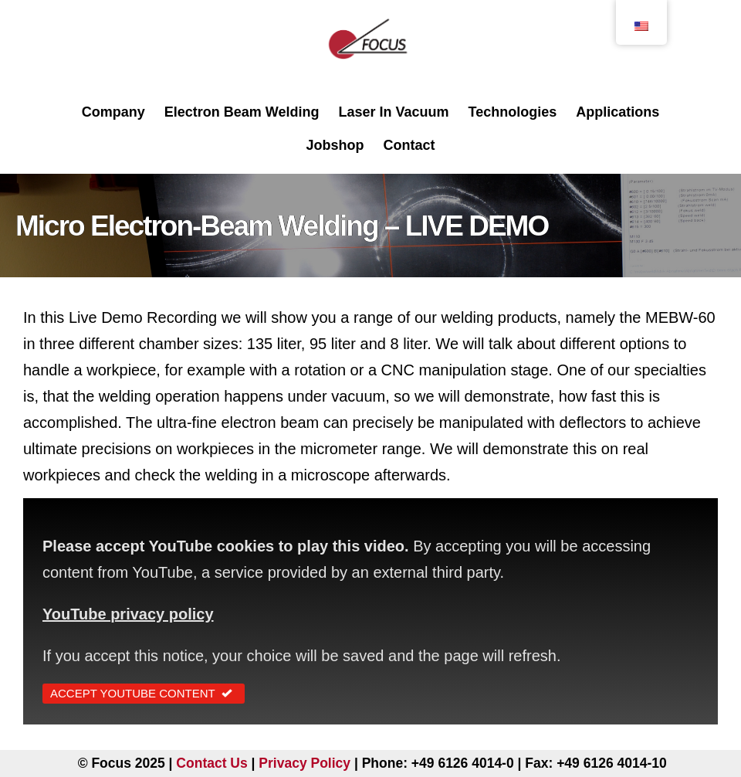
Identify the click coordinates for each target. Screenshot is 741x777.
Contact (409, 145)
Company (113, 112)
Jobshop (335, 145)
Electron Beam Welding (242, 112)
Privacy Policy (304, 763)
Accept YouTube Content (143, 693)
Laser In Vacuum (393, 112)
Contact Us (211, 763)
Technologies (513, 112)
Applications (617, 112)
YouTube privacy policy (128, 614)
